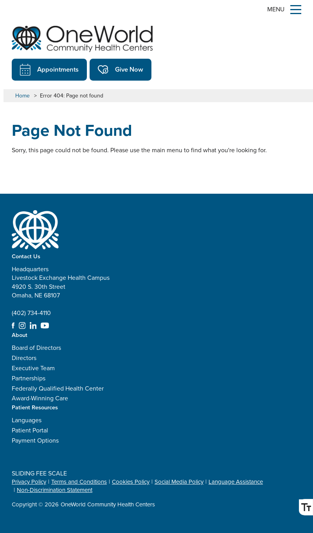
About (19, 335)
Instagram (22, 325)
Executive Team (33, 368)
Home (22, 96)
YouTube (45, 325)
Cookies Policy (130, 481)
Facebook (13, 325)
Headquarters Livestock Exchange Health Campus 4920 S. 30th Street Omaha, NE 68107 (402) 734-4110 (61, 291)
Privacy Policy (29, 481)
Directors (24, 357)
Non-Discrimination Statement (54, 490)
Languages (26, 420)
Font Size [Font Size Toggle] (304, 507)
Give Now (120, 69)
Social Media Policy (179, 481)
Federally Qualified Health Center (58, 388)
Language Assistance (236, 481)
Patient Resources (35, 407)
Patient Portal (30, 430)
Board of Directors (36, 347)
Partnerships (28, 378)
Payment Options (35, 440)
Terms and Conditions (79, 481)
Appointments (49, 69)
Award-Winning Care (40, 398)
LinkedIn (33, 325)
